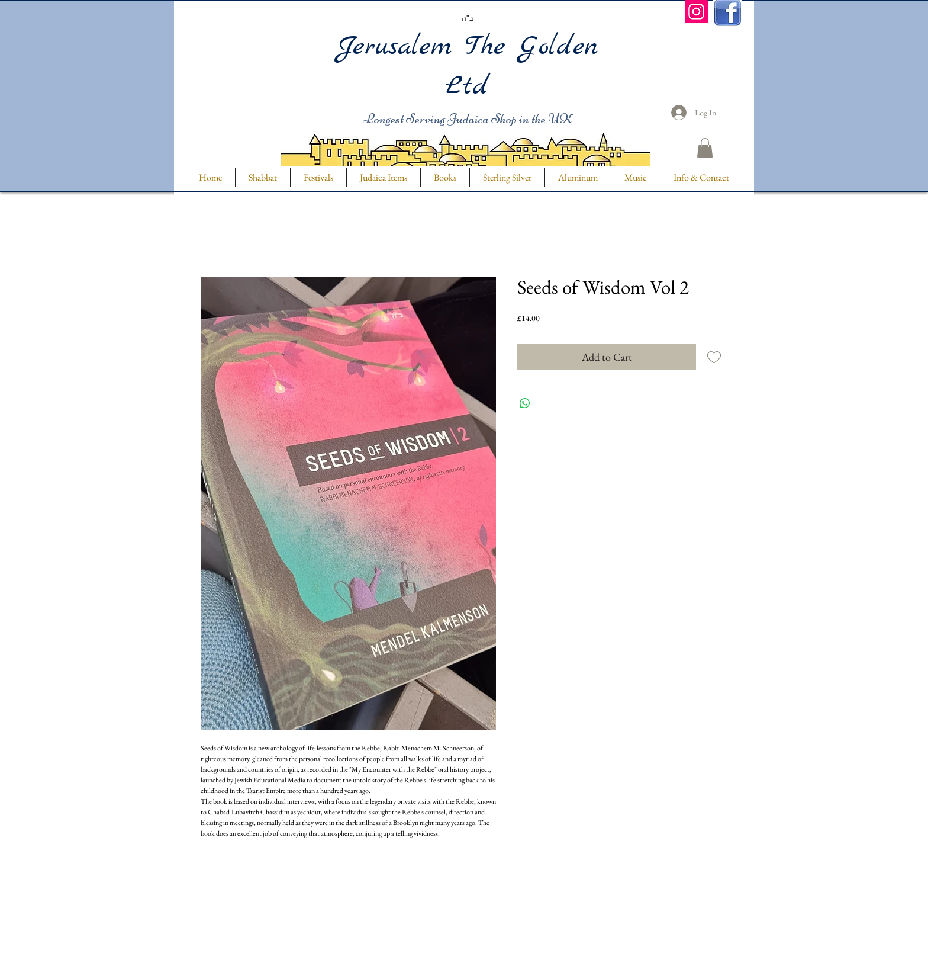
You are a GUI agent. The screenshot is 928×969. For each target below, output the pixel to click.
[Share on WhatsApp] (525, 403)
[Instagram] (696, 11)
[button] (705, 148)
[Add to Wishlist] (714, 357)
